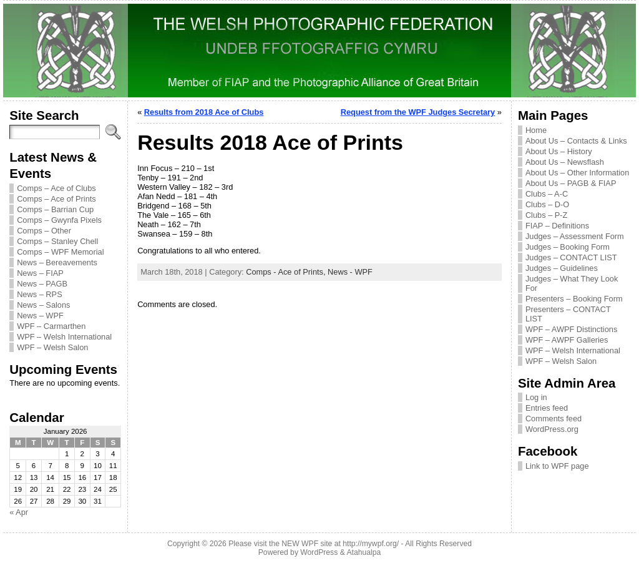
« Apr (18, 512)
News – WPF (40, 315)
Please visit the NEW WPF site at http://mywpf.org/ (313, 543)
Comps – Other (44, 230)
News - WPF (350, 272)
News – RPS (39, 294)
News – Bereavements (57, 262)
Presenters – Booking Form (574, 298)
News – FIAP (40, 273)
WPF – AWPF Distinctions (571, 329)
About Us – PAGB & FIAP (571, 183)
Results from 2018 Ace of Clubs (204, 112)
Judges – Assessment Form (574, 236)
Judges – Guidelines (561, 268)
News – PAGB (42, 283)
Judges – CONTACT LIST (571, 257)
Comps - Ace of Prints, (287, 272)
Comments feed (553, 418)
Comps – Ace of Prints (56, 198)
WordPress (319, 552)
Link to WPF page (557, 466)
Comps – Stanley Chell (57, 241)
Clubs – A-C (546, 193)
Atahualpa (363, 552)
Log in (536, 397)
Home (536, 130)
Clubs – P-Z (546, 215)
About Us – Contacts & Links (576, 140)
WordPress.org (551, 429)
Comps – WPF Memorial (60, 252)
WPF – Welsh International (64, 336)
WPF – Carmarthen (51, 326)
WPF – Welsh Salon (52, 347)
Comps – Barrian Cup (55, 209)
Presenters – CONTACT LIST (568, 314)
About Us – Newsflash (564, 162)
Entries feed (546, 408)
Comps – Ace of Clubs (56, 188)
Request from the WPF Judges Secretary (418, 112)
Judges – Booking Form (567, 247)
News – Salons (43, 305)
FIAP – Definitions (557, 225)
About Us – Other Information (577, 172)
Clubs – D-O (547, 204)
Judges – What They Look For (571, 283)
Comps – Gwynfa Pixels (59, 220)
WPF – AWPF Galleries (566, 340)
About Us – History (558, 151)
